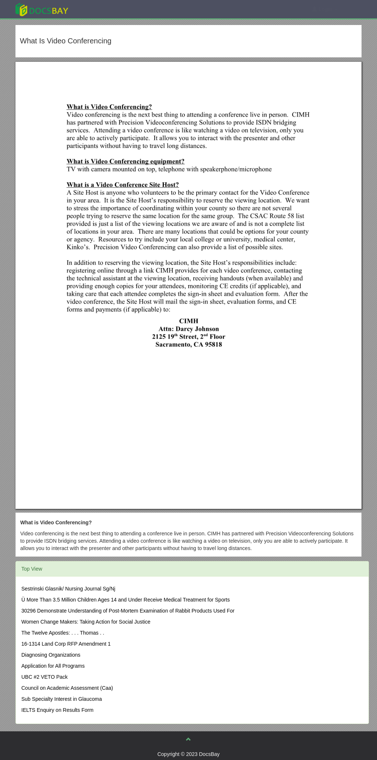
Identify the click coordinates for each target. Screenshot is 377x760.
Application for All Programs (53, 666)
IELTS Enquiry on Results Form (57, 710)
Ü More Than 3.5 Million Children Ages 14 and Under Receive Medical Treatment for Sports (125, 600)
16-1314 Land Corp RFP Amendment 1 (66, 644)
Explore (97, 9)
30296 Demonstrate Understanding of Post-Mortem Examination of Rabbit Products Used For (128, 611)
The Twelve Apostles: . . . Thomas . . (62, 633)
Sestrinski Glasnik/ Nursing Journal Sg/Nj (68, 589)
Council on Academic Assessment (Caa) (67, 688)
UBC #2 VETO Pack (44, 677)
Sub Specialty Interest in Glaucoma (61, 699)
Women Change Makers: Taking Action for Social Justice (85, 622)
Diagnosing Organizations (50, 655)
